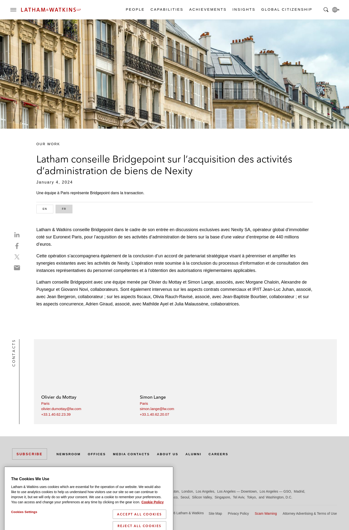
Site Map (215, 513)
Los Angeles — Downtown (237, 491)
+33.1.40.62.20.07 (154, 414)
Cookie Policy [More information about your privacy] (153, 522)
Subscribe (29, 454)
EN (48, 208)
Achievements (207, 9)
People (135, 9)
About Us (175, 454)
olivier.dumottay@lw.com (61, 409)
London (187, 491)
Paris (45, 403)
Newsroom (69, 454)
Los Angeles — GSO (275, 491)
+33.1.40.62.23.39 (56, 414)
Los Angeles (205, 491)
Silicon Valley (202, 497)
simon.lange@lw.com (157, 409)
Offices (99, 454)
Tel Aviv (238, 497)
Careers (228, 454)
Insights (243, 9)
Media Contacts (136, 454)
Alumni (202, 454)
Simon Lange (153, 397)
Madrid (299, 491)
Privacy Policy (238, 513)
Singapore (222, 497)
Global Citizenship (286, 9)
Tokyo (251, 497)
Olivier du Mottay (58, 397)
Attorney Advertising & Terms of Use (310, 513)
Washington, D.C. (279, 497)
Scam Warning (266, 513)
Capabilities (167, 9)
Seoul (185, 497)
